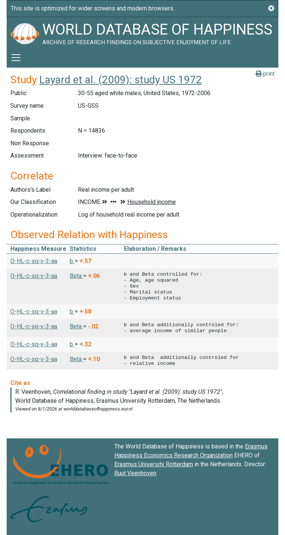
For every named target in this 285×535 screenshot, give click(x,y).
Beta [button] (76, 275)
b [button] (72, 261)
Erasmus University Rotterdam (153, 464)
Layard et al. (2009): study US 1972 (120, 80)
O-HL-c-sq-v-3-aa (33, 261)
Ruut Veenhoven (135, 473)
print (265, 73)
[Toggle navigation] (16, 58)
